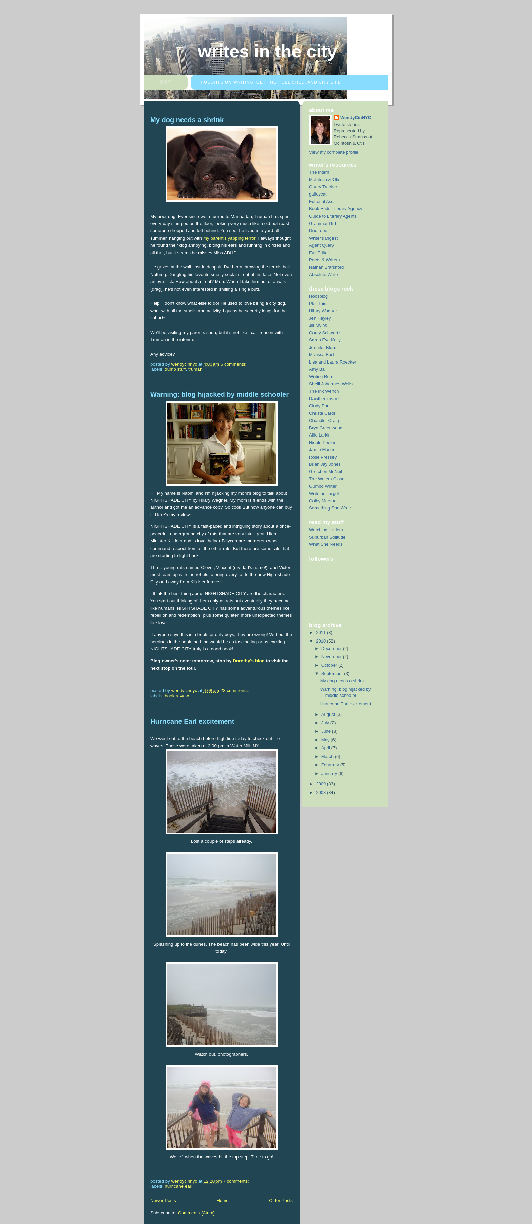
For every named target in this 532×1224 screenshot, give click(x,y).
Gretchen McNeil (325, 471)
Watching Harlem (326, 529)
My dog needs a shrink (187, 120)
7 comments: (236, 1181)
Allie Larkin (320, 435)
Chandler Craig (324, 420)
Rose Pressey (323, 457)
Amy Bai (317, 369)
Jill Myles (318, 325)
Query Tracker (323, 186)
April (326, 747)
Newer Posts (163, 1200)
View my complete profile (333, 152)
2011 (321, 632)
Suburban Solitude (327, 537)
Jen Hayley (320, 318)
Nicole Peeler (322, 442)
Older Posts (281, 1200)
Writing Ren (320, 376)
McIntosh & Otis (324, 179)
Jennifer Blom (322, 347)
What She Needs (326, 544)
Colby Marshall (323, 500)
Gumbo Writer (323, 486)
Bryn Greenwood (325, 427)
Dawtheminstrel (324, 398)
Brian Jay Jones (325, 464)
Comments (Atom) (196, 1213)
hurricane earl (178, 1186)
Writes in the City (267, 51)
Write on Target (324, 493)
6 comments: (234, 364)
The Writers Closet (327, 478)
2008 (321, 792)
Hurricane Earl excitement (192, 721)
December (332, 648)
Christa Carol (322, 413)
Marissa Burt (321, 354)
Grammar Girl (322, 223)
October (329, 665)
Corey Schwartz (324, 332)
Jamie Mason (322, 449)
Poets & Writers (324, 259)
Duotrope (318, 230)
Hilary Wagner (323, 310)
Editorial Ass (321, 201)
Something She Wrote (330, 508)
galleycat (318, 194)
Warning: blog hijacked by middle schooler (219, 394)
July (325, 722)
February (330, 764)
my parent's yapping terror (229, 238)
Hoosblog (318, 296)
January (329, 773)
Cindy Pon (319, 405)
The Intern (319, 172)
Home (222, 1200)
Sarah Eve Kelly (325, 339)
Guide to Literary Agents (333, 216)
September (332, 673)
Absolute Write (323, 274)
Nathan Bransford (326, 267)
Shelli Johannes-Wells (331, 383)
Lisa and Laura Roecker (332, 362)
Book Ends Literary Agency (335, 208)
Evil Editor (319, 252)
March (328, 756)
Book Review (177, 695)
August (328, 714)
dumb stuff (175, 369)
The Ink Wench (324, 391)
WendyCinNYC (355, 117)
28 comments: (235, 690)
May (326, 739)
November (332, 656)
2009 (321, 783)
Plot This (317, 303)
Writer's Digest (323, 238)
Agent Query (321, 245)
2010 (321, 641)
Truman (195, 369)
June (326, 731)
